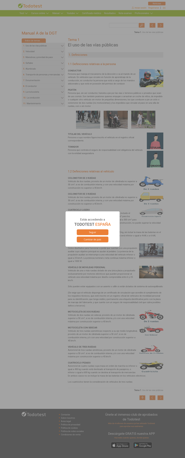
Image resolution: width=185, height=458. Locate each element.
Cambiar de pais (92, 239)
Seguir (92, 232)
